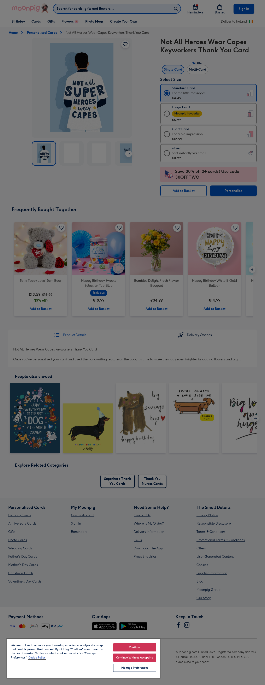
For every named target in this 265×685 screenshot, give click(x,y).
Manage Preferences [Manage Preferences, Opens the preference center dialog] (134, 667)
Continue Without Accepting (134, 657)
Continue (135, 647)
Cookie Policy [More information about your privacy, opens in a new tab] (37, 657)
